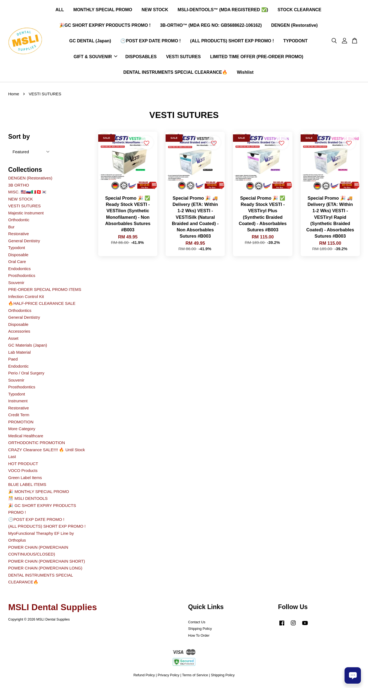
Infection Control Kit (26, 298)
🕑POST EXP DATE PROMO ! (150, 41)
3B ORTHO (18, 186)
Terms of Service (195, 677)
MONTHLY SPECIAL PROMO (102, 10)
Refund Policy (144, 677)
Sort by (19, 138)
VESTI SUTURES (183, 57)
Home (13, 95)
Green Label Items (25, 479)
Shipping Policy (200, 630)
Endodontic (18, 367)
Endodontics (19, 270)
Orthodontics (19, 312)
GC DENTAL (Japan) (90, 41)
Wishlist (245, 73)
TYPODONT (295, 41)
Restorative (18, 235)
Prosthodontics (21, 277)
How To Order (199, 637)
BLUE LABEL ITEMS (27, 486)
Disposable (18, 256)
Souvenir (16, 284)
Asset (13, 340)
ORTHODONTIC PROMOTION (36, 444)
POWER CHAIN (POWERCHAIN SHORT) (46, 562)
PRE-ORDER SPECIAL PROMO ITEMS (44, 291)
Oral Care (17, 263)
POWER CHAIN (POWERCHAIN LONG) (45, 569)
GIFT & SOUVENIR (95, 57)
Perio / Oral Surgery (26, 374)
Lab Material (19, 354)
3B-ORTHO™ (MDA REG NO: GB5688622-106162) (211, 26)
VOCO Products (23, 472)
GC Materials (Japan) (27, 346)
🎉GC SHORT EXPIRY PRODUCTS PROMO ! (105, 26)
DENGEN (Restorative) (294, 26)
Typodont (16, 249)
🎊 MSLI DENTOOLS (28, 500)
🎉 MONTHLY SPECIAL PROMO (38, 493)
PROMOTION (21, 423)
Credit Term (18, 416)
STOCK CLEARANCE (299, 10)
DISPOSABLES (141, 57)
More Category (21, 430)
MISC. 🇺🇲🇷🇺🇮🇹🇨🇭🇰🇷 (27, 193)
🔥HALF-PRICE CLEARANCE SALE (42, 305)
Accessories (19, 332)
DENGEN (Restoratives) (30, 179)
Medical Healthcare (25, 437)
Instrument (18, 402)
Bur (11, 228)
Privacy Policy (168, 677)
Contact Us (196, 624)
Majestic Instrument (26, 214)
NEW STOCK (155, 10)
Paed (13, 360)
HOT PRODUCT (23, 465)
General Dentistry (24, 242)
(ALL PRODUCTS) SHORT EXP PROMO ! (232, 41)
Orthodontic (18, 221)
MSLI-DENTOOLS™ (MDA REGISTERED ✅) (223, 10)
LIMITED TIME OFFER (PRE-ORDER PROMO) (256, 57)
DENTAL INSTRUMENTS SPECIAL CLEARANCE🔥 (175, 73)
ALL (59, 10)
